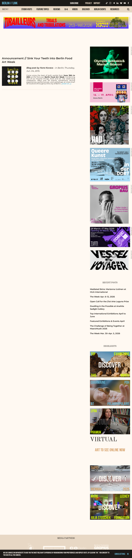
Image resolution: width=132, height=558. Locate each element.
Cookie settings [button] (120, 554)
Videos (75, 9)
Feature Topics (42, 9)
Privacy (88, 3)
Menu (5, 9)
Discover (86, 9)
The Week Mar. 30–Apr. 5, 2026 (105, 333)
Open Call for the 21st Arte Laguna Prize (109, 301)
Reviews (56, 9)
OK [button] (128, 554)
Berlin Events (100, 9)
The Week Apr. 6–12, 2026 (102, 296)
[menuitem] (26, 11)
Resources (114, 9)
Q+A (66, 9)
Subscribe (74, 3)
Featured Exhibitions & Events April (107, 321)
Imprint (97, 3)
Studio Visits (26, 9)
